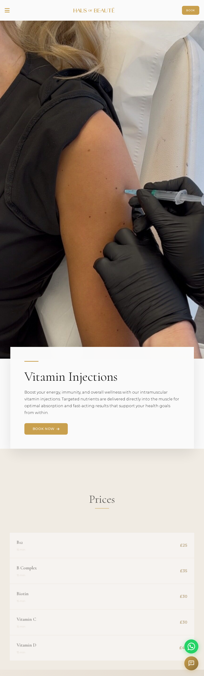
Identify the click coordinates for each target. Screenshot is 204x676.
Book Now (46, 429)
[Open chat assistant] (191, 663)
